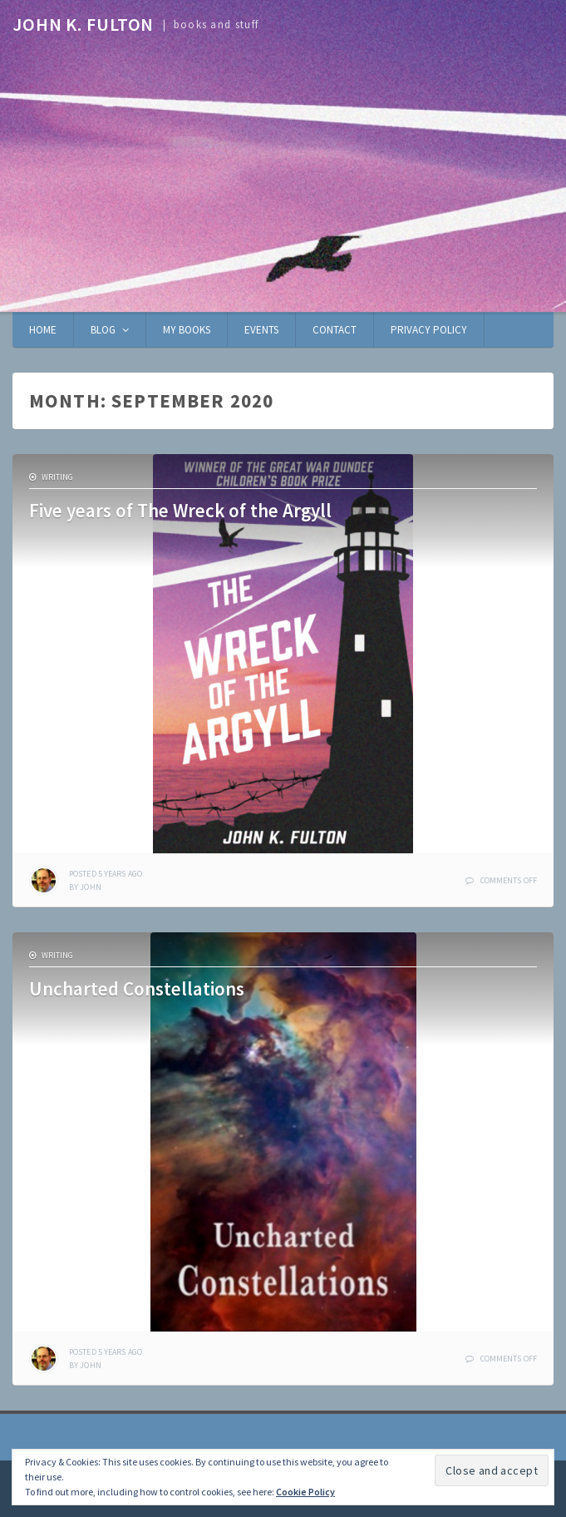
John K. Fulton (83, 24)
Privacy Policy (429, 330)
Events (261, 330)
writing (57, 477)
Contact (335, 330)
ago (105, 873)
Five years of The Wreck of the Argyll (180, 510)
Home (43, 330)
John (90, 887)
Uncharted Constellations (136, 988)
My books (186, 330)
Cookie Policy (305, 1491)
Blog (103, 330)
